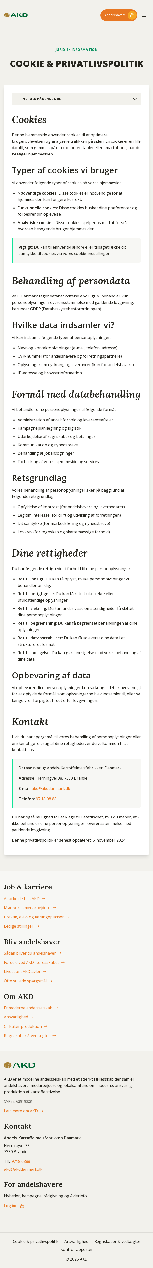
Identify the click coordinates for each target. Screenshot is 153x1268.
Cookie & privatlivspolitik (35, 1241)
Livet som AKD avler (25, 971)
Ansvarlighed (19, 1017)
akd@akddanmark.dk (51, 788)
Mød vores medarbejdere (30, 907)
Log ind (14, 1205)
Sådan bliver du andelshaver (33, 953)
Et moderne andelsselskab (31, 1008)
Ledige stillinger (21, 926)
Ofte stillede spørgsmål (28, 981)
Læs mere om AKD (24, 1110)
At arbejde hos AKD (24, 898)
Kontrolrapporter (76, 1249)
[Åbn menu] (144, 15)
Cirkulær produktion (26, 1026)
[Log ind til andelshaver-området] (118, 15)
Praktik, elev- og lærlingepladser (37, 917)
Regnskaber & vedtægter (30, 1035)
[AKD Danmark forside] (16, 15)
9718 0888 (21, 1161)
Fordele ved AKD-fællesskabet (34, 962)
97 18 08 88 (46, 799)
